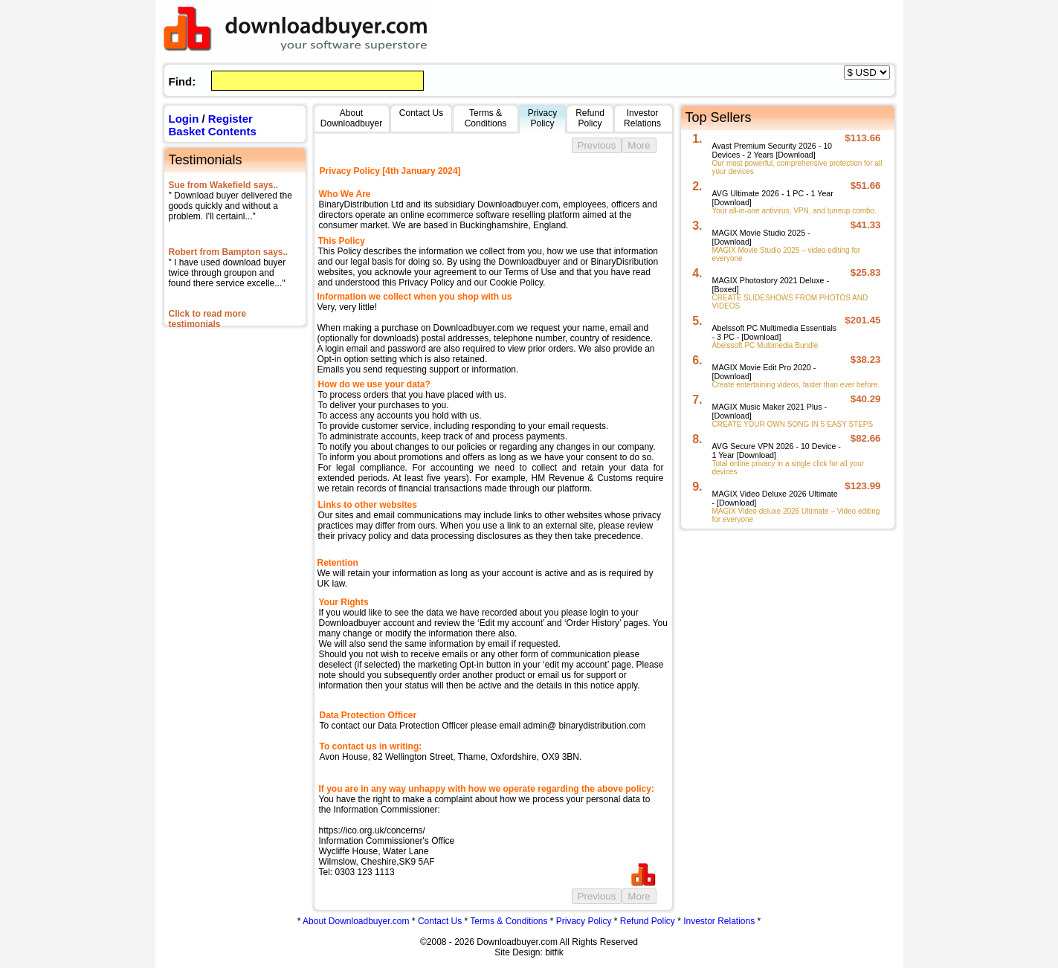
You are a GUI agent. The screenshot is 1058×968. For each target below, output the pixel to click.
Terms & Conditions (508, 921)
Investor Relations (719, 921)
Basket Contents (213, 131)
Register (230, 118)
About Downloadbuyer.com (356, 921)
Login (184, 118)
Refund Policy (647, 921)
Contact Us (440, 921)
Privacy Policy (584, 921)
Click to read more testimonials (208, 319)
